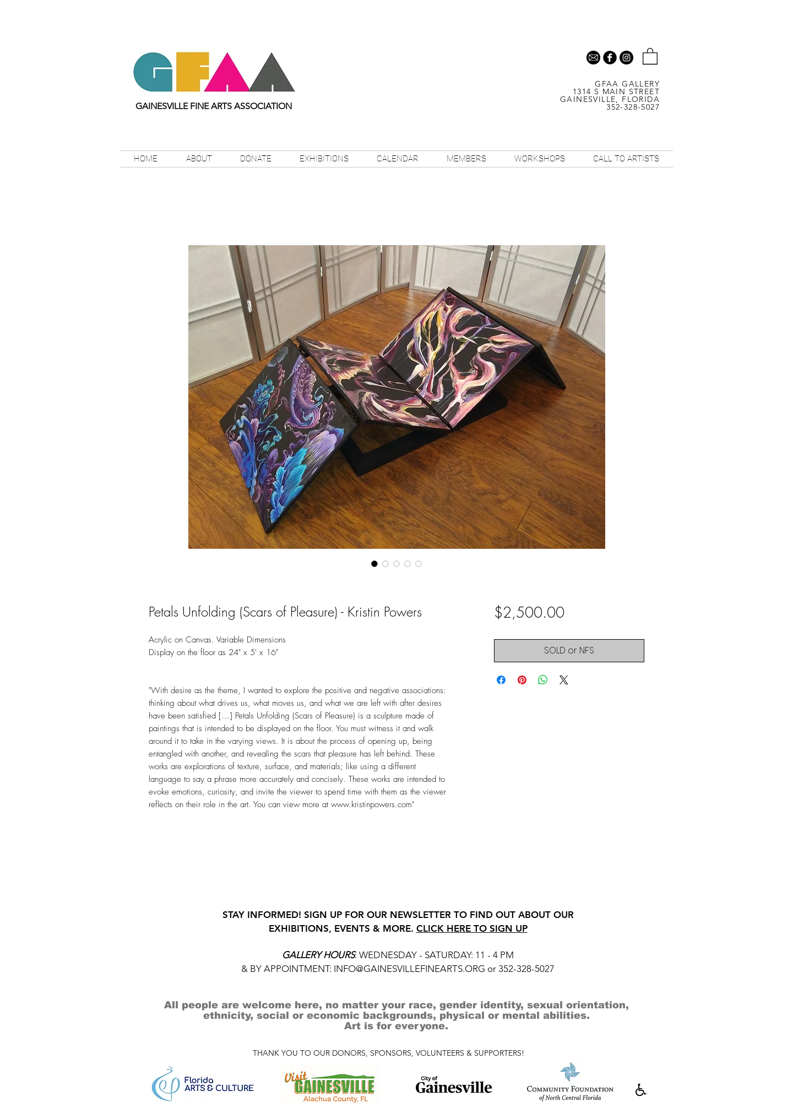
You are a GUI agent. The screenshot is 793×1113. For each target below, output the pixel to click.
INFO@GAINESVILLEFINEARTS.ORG (409, 968)
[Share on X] (564, 680)
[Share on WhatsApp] (543, 680)
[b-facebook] (610, 57)
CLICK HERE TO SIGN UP (472, 928)
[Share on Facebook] (501, 680)
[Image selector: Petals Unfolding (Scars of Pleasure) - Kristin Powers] (374, 563)
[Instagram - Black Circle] (626, 57)
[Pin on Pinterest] (522, 680)
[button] (650, 55)
